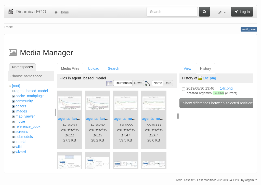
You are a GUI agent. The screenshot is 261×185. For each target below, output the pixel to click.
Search (113, 68)
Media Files (70, 68)
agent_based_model (32, 91)
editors (21, 106)
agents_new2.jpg (156, 119)
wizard (21, 152)
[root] (16, 86)
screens (22, 132)
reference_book (28, 126)
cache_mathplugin (30, 96)
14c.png (209, 78)
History (205, 68)
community (24, 101)
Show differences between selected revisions (218, 103)
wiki (18, 147)
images (21, 111)
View (187, 68)
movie (20, 121)
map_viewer (25, 116)
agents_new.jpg (127, 119)
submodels (24, 137)
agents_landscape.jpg (76, 119)
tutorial (21, 142)
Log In (242, 12)
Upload (93, 68)
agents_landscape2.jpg (105, 119)
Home (61, 12)
